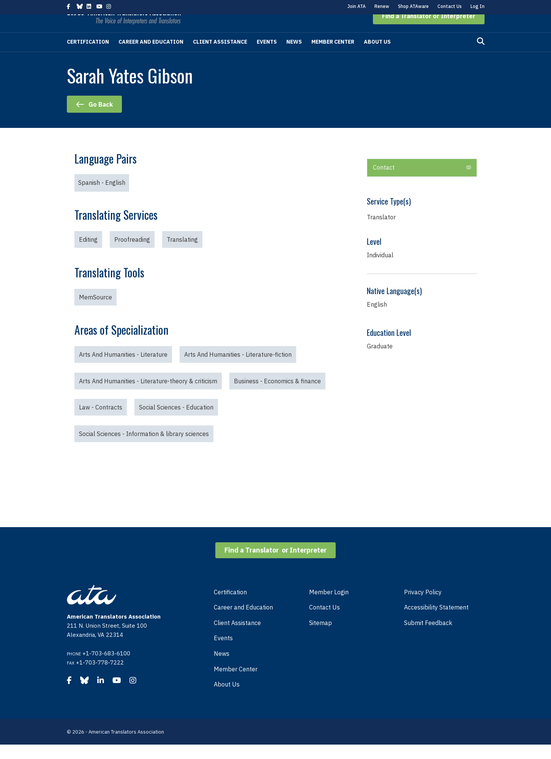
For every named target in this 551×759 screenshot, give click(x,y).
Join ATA (356, 6)
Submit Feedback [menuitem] (428, 637)
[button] (429, 30)
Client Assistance (220, 56)
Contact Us (449, 6)
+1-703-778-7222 (100, 676)
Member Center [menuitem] (235, 683)
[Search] (481, 56)
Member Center (332, 56)
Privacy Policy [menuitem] (423, 606)
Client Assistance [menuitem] (237, 637)
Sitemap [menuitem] (320, 637)
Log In (477, 6)
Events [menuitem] (223, 652)
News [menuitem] (221, 668)
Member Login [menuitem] (329, 606)
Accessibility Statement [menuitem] (436, 621)
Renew (381, 6)
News (294, 56)
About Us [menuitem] (227, 698)
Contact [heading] (384, 182)
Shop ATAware (413, 6)
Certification (88, 56)
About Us (377, 56)
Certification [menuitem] (230, 606)
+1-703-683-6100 (106, 667)
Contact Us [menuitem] (324, 621)
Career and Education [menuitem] (243, 621)
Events (267, 56)
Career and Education (150, 56)
